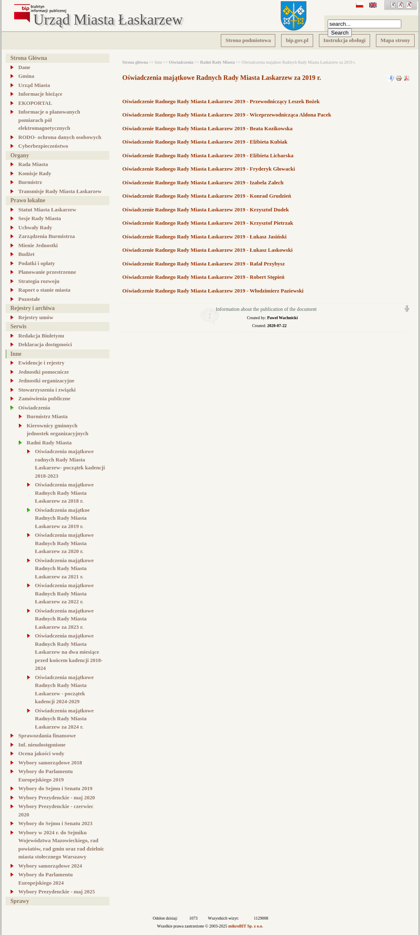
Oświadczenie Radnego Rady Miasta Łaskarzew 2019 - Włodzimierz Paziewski (213, 291)
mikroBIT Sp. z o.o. (245, 926)
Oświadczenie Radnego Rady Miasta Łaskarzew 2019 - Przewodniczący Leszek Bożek (221, 101)
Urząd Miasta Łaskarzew (108, 20)
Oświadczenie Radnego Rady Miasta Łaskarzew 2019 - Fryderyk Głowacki (208, 169)
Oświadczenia (181, 62)
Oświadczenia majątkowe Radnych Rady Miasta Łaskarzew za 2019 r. (221, 77)
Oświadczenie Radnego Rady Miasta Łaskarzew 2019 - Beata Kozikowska (207, 128)
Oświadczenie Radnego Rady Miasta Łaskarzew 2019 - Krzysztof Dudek (205, 209)
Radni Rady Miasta (217, 62)
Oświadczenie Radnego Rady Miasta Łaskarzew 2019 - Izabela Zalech (203, 182)
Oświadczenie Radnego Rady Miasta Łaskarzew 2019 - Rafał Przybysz (203, 263)
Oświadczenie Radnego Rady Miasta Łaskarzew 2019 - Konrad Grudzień (206, 196)
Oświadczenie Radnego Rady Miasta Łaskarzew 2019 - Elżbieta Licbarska (208, 155)
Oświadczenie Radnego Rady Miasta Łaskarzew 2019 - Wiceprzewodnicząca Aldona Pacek (226, 115)
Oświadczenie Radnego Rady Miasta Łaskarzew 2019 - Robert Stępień (203, 277)
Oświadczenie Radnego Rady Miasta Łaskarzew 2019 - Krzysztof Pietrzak (207, 223)
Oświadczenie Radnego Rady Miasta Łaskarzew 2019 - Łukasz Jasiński (204, 236)
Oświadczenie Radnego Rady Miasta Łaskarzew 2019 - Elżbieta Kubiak (204, 142)
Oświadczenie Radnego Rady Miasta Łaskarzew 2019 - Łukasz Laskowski (207, 250)
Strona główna (135, 62)
